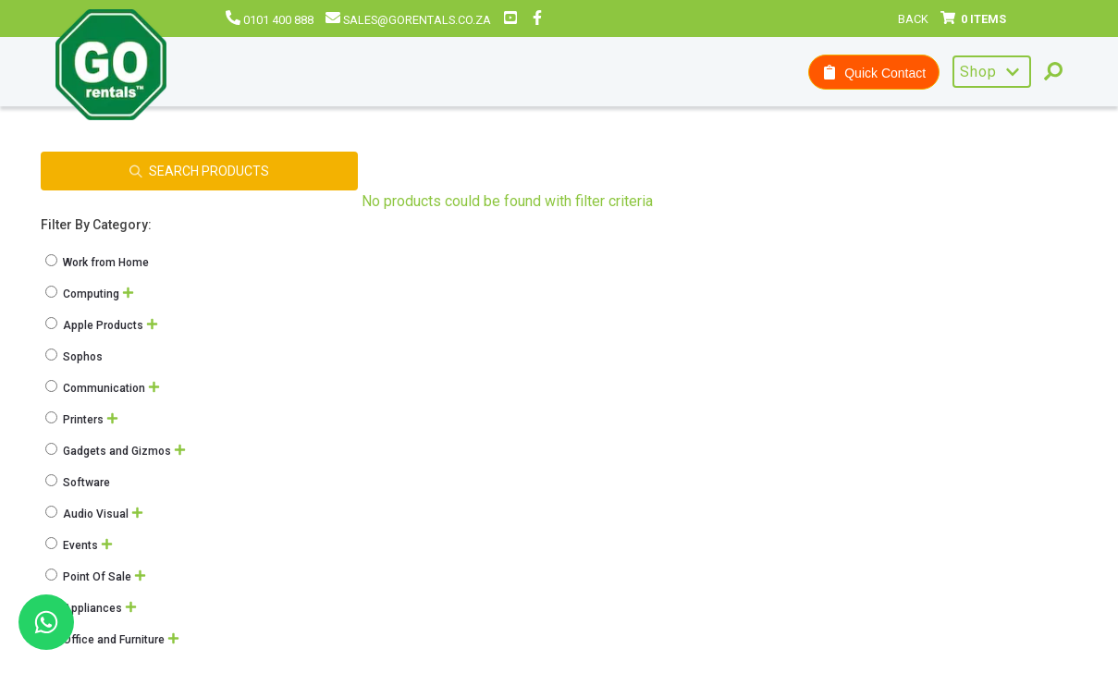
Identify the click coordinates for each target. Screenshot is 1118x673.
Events (73, 545)
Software (79, 482)
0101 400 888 (269, 20)
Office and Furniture (106, 639)
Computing (83, 294)
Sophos (75, 356)
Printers (75, 419)
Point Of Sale (89, 576)
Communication (96, 388)
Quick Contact (874, 72)
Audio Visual (88, 514)
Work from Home (98, 262)
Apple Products (95, 325)
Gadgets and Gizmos (109, 451)
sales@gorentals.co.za (408, 20)
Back (913, 19)
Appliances (85, 608)
